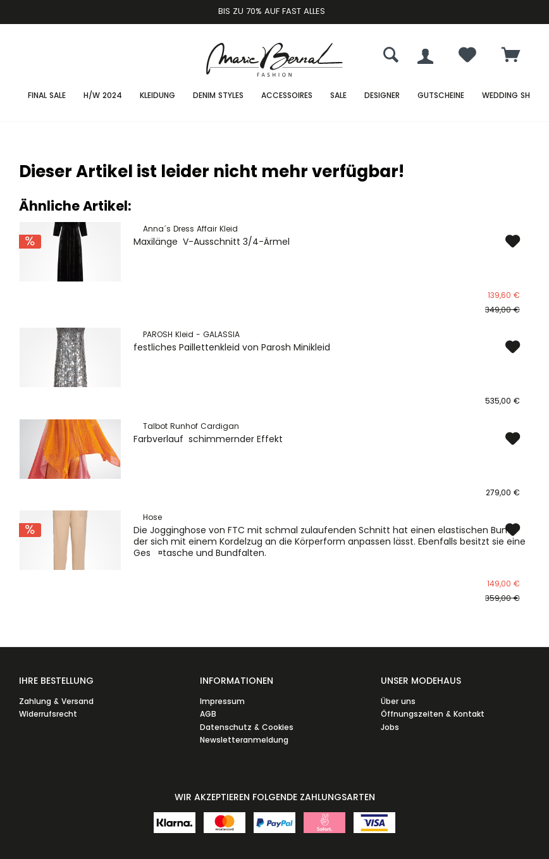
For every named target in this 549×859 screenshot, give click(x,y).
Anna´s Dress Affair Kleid (190, 228)
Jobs (390, 727)
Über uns (398, 701)
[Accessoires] (286, 96)
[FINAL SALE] (47, 96)
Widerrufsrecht (48, 713)
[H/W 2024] (103, 96)
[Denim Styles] (218, 96)
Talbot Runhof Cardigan (191, 426)
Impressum (222, 701)
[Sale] (338, 96)
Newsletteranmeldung (244, 739)
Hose (152, 517)
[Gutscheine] (441, 96)
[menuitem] (511, 56)
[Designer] (382, 96)
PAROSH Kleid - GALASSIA (191, 334)
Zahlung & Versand (56, 701)
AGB (208, 713)
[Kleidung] (157, 96)
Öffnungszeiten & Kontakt (432, 713)
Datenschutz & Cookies (246, 727)
